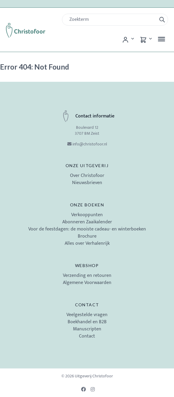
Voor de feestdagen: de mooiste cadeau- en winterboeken (87, 229)
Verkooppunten (87, 215)
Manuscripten (87, 329)
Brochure (87, 236)
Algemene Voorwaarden (87, 283)
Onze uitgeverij (87, 165)
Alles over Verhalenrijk (87, 243)
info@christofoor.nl (89, 144)
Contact (87, 304)
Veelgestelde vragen (87, 315)
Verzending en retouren (87, 276)
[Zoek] (112, 20)
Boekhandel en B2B (87, 322)
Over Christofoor (87, 176)
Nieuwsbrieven (87, 183)
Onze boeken (87, 204)
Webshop (87, 265)
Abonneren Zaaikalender (87, 222)
